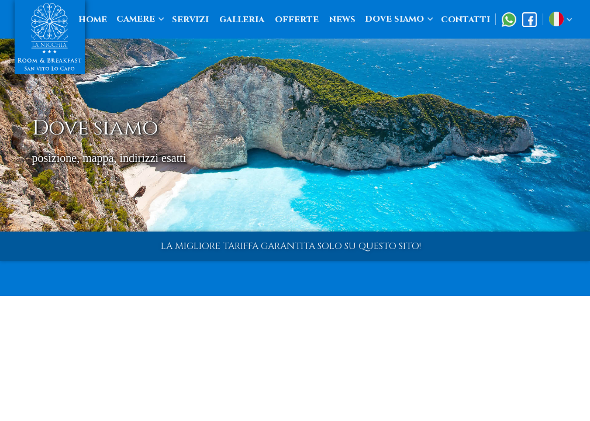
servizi (190, 19)
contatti (465, 19)
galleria (241, 19)
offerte (297, 19)
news (342, 19)
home (92, 19)
